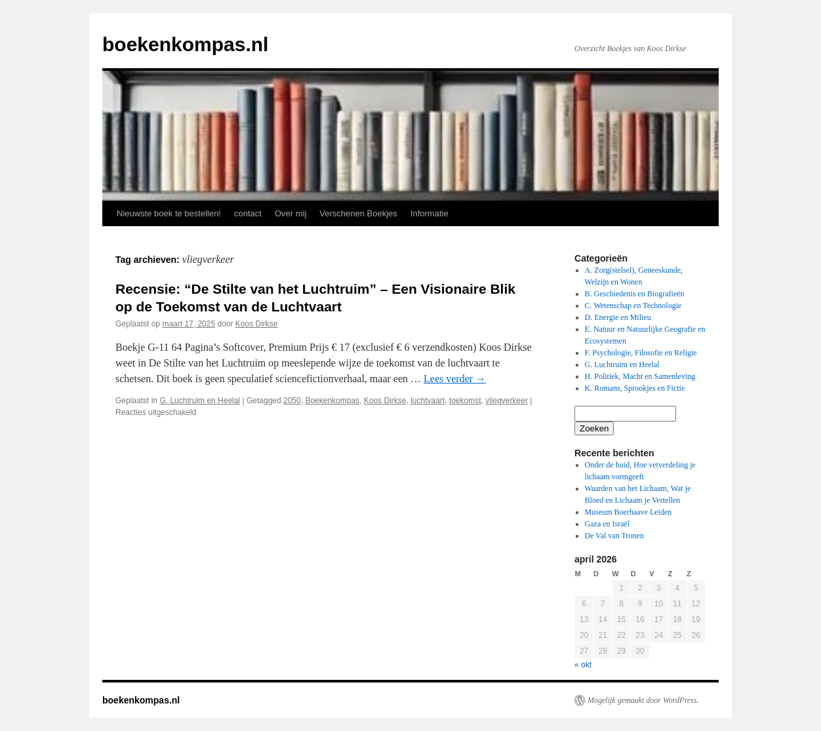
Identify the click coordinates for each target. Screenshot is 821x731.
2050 (292, 400)
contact (248, 213)
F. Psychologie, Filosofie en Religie (641, 352)
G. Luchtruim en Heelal (199, 400)
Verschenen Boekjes (358, 213)
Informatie (430, 213)
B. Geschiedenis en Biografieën (635, 293)
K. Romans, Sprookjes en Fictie (635, 388)
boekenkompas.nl (185, 44)
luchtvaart (428, 400)
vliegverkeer (506, 400)
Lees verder (455, 378)
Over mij (290, 213)
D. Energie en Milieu (618, 317)
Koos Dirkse (256, 323)
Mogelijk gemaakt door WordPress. (643, 700)
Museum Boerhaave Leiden (628, 512)
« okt (582, 664)
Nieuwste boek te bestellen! (169, 213)
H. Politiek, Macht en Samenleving (640, 376)
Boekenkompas (332, 400)
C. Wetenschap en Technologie (633, 305)
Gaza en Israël (607, 523)
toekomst (465, 400)
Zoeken (594, 428)
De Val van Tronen (614, 535)
